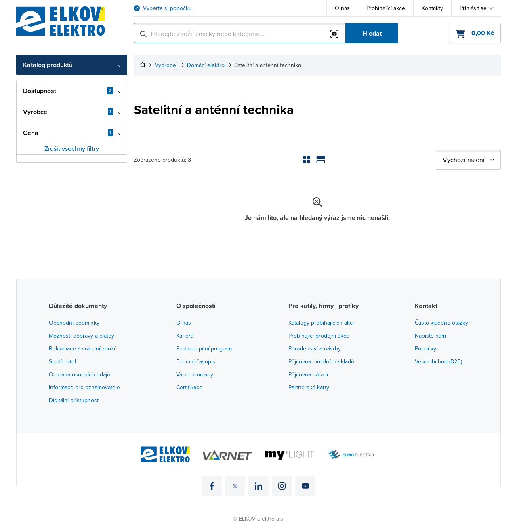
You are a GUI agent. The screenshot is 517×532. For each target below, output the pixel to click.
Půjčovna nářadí (308, 374)
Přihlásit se (473, 8)
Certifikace (189, 387)
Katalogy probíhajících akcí (321, 323)
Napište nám (430, 335)
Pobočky (425, 348)
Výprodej (166, 65)
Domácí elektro (206, 65)
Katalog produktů (48, 65)
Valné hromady (194, 374)
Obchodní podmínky (74, 323)
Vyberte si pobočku (167, 8)
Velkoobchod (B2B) (438, 361)
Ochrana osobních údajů (79, 374)
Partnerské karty (308, 387)
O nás (342, 8)
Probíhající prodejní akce (318, 335)
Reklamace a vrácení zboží (82, 348)
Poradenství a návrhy (314, 348)
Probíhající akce (385, 8)
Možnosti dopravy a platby (81, 335)
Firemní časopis (195, 361)
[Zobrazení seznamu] (321, 160)
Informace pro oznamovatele (84, 387)
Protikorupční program (204, 348)
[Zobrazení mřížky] (306, 160)
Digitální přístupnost (74, 400)
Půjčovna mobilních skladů (321, 361)
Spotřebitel (62, 361)
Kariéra (184, 335)
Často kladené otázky (441, 323)
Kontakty (432, 8)
